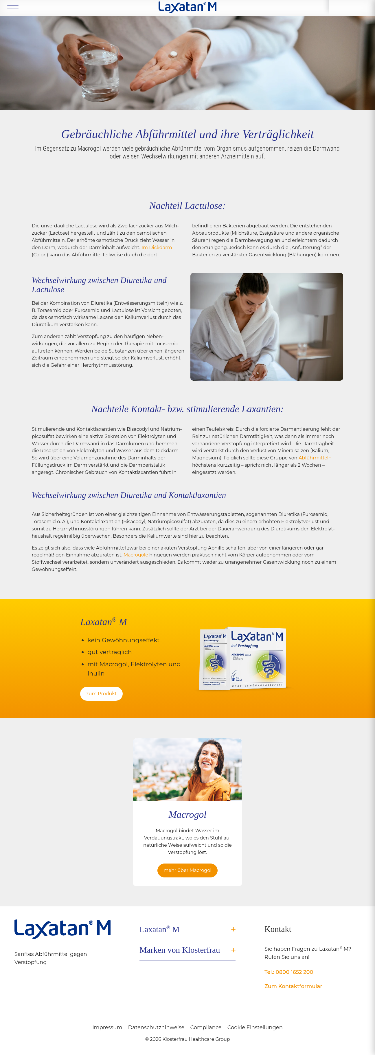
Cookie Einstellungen (255, 1027)
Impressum (107, 1027)
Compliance (205, 1027)
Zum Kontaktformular (293, 986)
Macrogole (136, 555)
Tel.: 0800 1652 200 (288, 972)
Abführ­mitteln (315, 458)
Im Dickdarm (156, 247)
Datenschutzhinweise (156, 1027)
